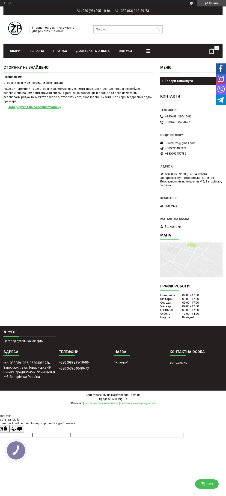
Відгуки (125, 51)
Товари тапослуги (179, 81)
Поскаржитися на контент (101, 403)
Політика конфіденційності (138, 403)
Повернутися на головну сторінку (34, 107)
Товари (14, 51)
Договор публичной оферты (23, 341)
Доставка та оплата (93, 51)
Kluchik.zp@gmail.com (180, 143)
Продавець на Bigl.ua (113, 399)
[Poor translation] (16, 429)
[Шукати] (159, 29)
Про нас (60, 51)
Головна (37, 51)
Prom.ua (135, 395)
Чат (207, 484)
